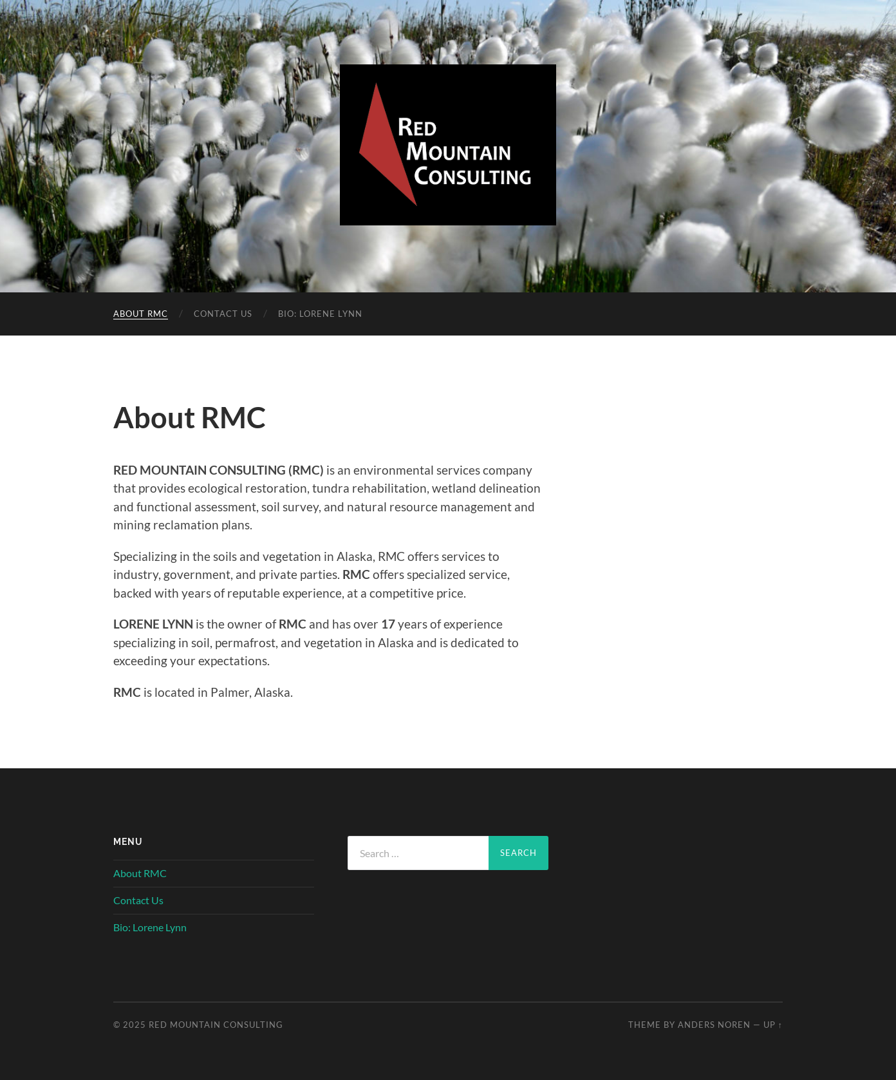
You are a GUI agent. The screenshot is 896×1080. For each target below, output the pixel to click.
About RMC (140, 313)
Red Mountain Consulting (216, 1024)
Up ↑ (773, 1024)
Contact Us (223, 313)
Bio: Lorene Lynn (320, 313)
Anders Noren (714, 1024)
